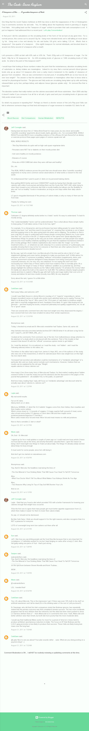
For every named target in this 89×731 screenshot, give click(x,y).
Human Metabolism (45, 118)
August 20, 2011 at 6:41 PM (21, 529)
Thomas (14, 212)
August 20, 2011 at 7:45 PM (21, 573)
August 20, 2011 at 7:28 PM (21, 547)
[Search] (85, 4)
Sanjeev (14, 554)
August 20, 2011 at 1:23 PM (21, 386)
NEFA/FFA (60, 118)
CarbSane (15, 288)
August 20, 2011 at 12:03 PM (22, 316)
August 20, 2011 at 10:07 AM (22, 205)
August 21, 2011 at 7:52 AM (21, 645)
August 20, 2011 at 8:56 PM (21, 591)
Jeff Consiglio (16, 127)
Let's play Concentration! (53, 30)
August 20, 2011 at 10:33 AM (22, 282)
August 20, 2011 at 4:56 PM (21, 458)
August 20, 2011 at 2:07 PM (21, 425)
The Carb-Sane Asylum (24, 4)
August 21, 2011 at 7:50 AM (21, 630)
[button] (85, 13)
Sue (12, 536)
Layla (13, 393)
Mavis (13, 432)
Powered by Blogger (44, 717)
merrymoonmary (49, 722)
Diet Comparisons (28, 118)
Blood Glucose (13, 118)
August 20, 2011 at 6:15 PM (21, 492)
